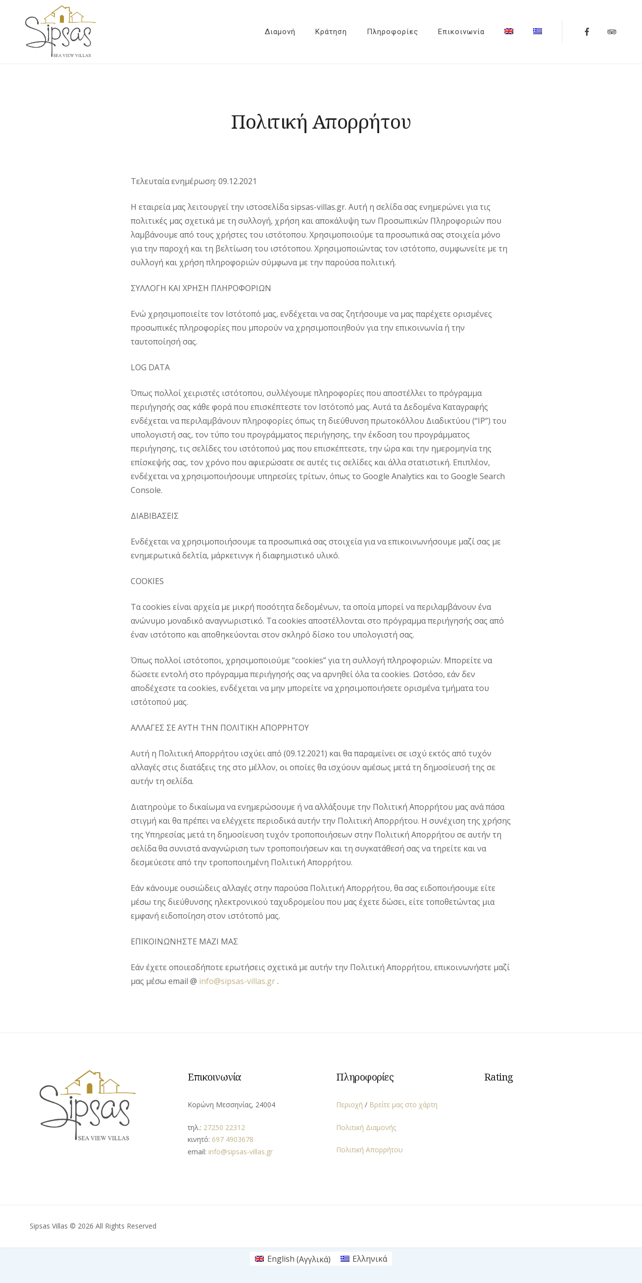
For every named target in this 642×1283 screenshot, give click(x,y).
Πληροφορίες (388, 30)
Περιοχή (349, 1102)
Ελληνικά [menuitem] (369, 1257)
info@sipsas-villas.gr (237, 979)
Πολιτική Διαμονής (366, 1125)
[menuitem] (504, 28)
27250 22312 (224, 1125)
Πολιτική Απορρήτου (369, 1147)
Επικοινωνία (457, 30)
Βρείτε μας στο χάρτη (403, 1102)
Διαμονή (275, 30)
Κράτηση (327, 30)
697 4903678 (232, 1137)
